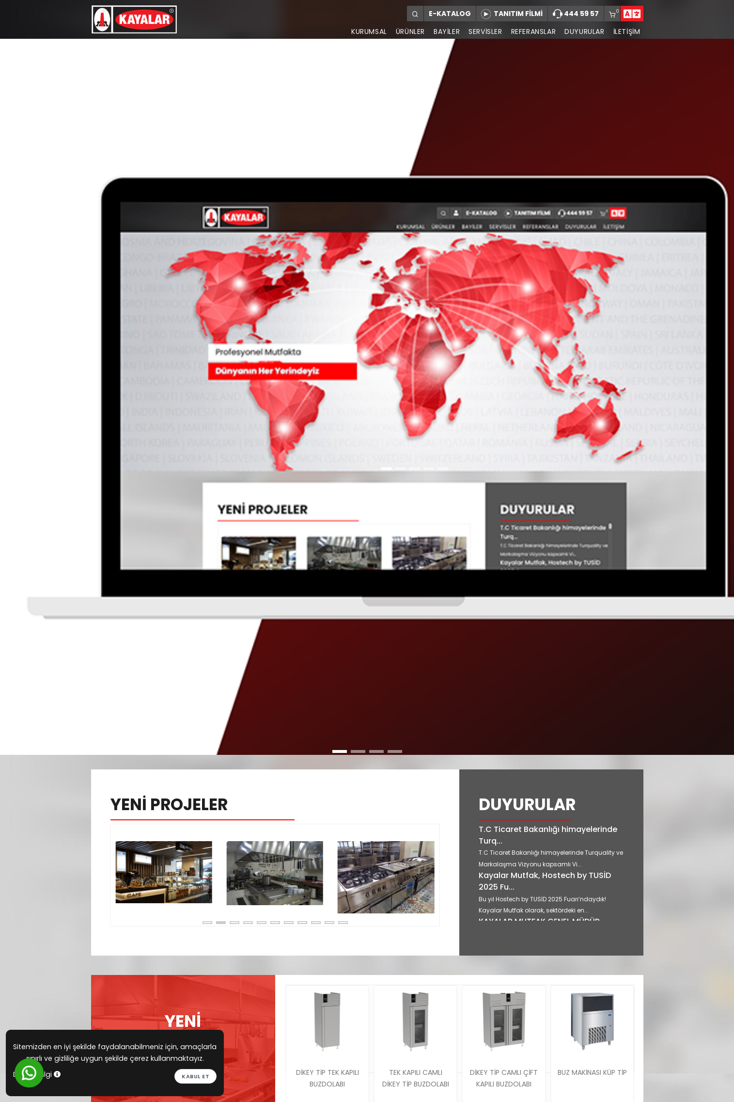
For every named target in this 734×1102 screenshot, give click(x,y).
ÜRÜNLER (410, 31)
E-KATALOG (450, 13)
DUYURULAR (584, 31)
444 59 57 (576, 14)
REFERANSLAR (533, 31)
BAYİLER (447, 31)
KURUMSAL (369, 31)
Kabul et (195, 1076)
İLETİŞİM (626, 31)
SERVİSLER (485, 31)
